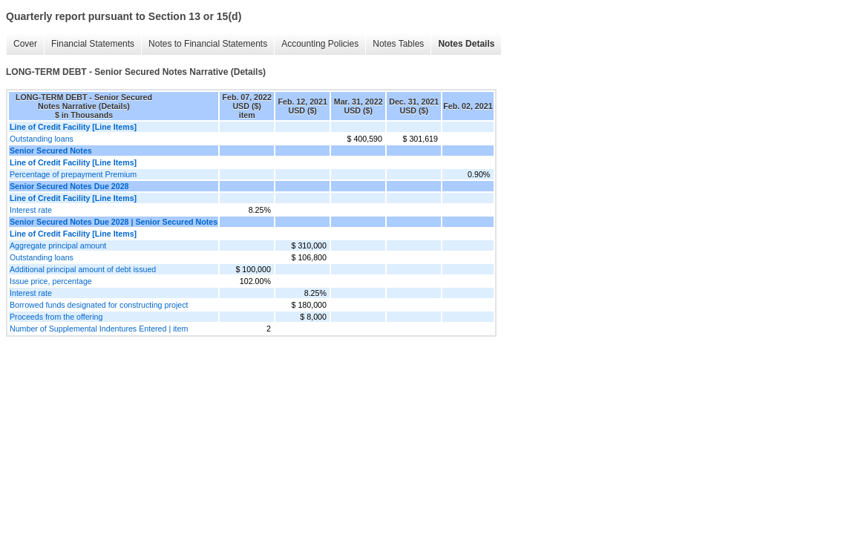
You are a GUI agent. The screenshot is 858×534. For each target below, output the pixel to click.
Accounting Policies (319, 44)
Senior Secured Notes (51, 150)
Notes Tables (398, 44)
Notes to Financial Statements (207, 44)
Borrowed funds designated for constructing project (99, 304)
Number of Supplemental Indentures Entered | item (99, 328)
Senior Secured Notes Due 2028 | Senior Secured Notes (113, 221)
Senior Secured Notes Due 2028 (69, 186)
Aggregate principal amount (58, 245)
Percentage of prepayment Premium (73, 174)
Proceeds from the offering (56, 316)
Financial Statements (92, 44)
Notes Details (466, 44)
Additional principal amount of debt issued (83, 269)
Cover (25, 44)
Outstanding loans (41, 138)
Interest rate (31, 209)
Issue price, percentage (51, 281)
